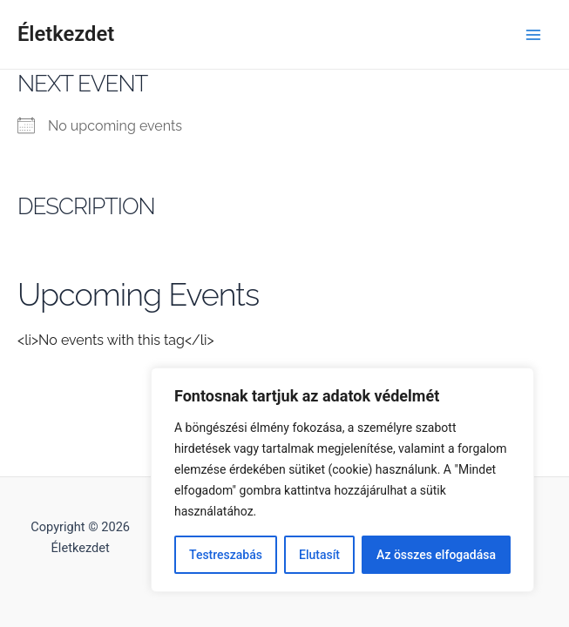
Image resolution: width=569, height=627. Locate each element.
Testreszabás (225, 555)
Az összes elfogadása (436, 555)
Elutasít (319, 555)
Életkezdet (65, 34)
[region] (342, 479)
